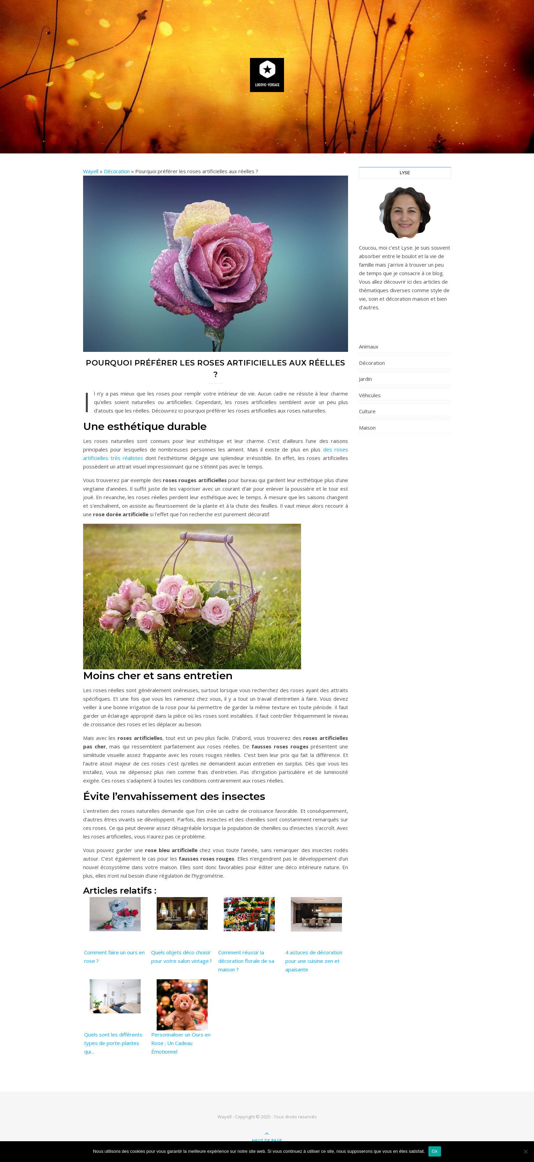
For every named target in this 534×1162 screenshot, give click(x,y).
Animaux (368, 346)
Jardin (365, 378)
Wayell (90, 171)
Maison (367, 427)
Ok (435, 1151)
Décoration (117, 171)
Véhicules (370, 395)
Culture (367, 411)
